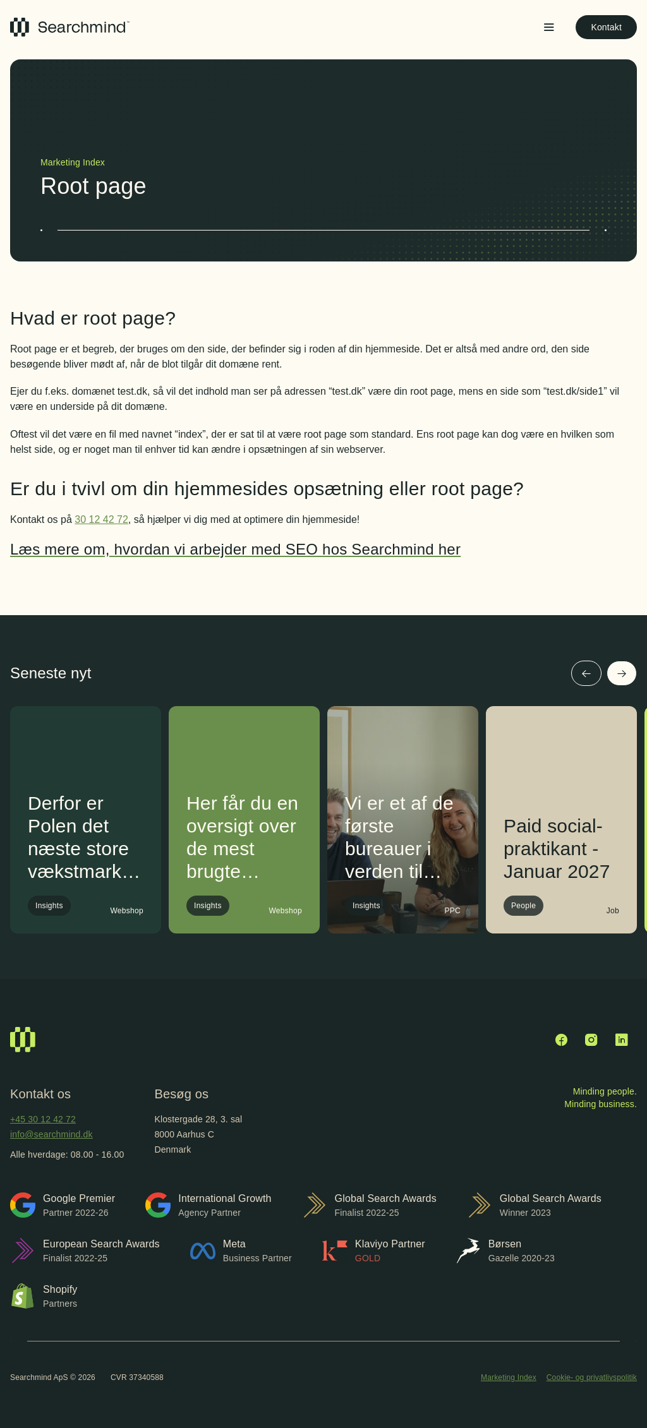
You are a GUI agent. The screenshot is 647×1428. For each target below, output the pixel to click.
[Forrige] (586, 673)
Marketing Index (508, 1377)
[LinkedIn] (622, 1039)
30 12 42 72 (101, 519)
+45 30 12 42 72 (43, 1119)
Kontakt (606, 27)
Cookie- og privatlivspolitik (592, 1377)
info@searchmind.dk (51, 1134)
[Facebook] (561, 1039)
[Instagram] (591, 1039)
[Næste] (622, 673)
